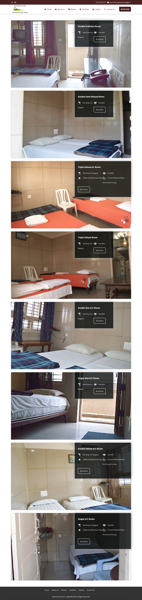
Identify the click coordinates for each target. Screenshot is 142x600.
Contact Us (91, 590)
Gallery (98, 9)
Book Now (125, 9)
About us (61, 9)
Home (49, 9)
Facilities (85, 9)
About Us (55, 590)
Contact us (111, 9)
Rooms (73, 9)
